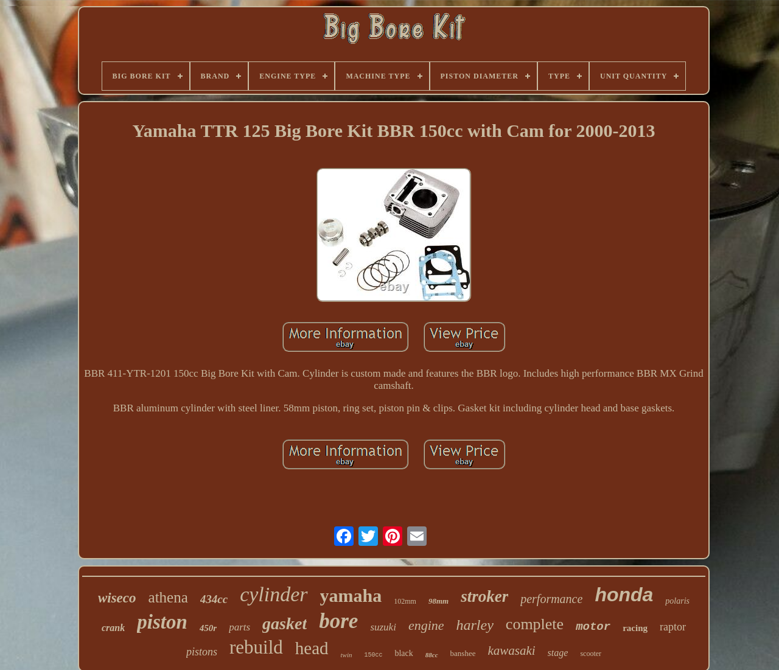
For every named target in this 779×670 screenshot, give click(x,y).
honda (624, 594)
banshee (463, 653)
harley (475, 625)
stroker (484, 596)
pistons (201, 652)
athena (168, 597)
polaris (677, 600)
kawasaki (511, 650)
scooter (590, 653)
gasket (284, 623)
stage (558, 652)
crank (113, 628)
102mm (405, 601)
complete (535, 624)
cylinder (273, 594)
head (312, 648)
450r (208, 628)
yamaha (351, 595)
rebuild (256, 647)
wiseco (117, 597)
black (403, 653)
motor (593, 626)
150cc (373, 655)
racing (635, 628)
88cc (431, 654)
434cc (214, 599)
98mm (438, 600)
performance (551, 598)
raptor (673, 627)
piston (162, 622)
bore (338, 621)
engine (426, 625)
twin (346, 654)
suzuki (383, 627)
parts (239, 627)
